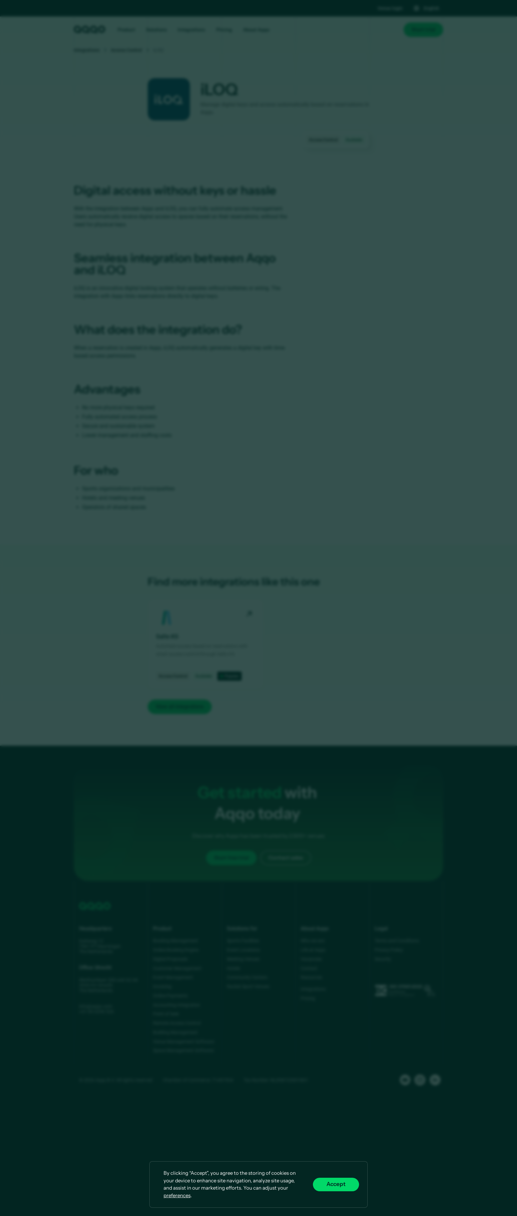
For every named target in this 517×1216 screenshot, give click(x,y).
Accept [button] (336, 1184)
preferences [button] (177, 1195)
